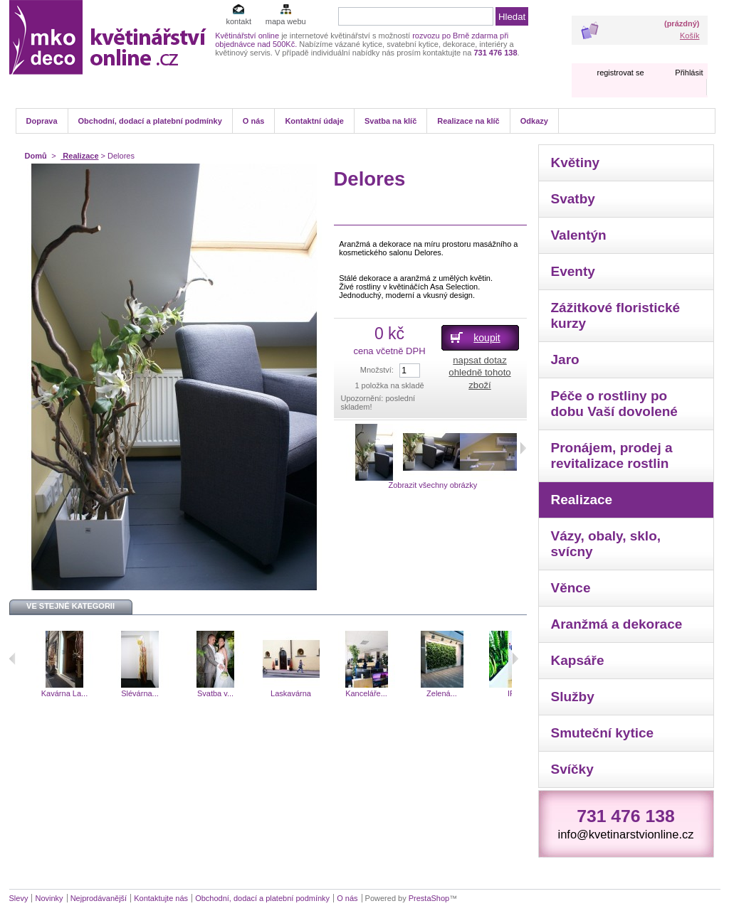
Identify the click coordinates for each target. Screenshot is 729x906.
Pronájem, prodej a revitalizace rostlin (612, 455)
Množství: (377, 370)
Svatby (573, 198)
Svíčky (572, 769)
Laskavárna (323, 693)
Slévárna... (172, 693)
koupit (486, 337)
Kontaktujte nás (161, 898)
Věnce (571, 587)
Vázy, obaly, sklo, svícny (606, 543)
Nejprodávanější (98, 898)
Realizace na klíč (468, 121)
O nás (254, 121)
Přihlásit (689, 72)
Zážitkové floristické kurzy (616, 315)
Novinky (49, 898)
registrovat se (620, 72)
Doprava (42, 121)
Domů (36, 155)
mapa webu (286, 21)
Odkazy (534, 121)
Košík (690, 35)
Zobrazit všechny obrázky (432, 485)
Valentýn (579, 235)
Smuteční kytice (602, 732)
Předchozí (12, 658)
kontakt (238, 21)
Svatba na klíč (390, 121)
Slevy (18, 898)
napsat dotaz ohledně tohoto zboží (479, 372)
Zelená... (473, 693)
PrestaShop (429, 898)
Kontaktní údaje (314, 121)
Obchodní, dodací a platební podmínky (150, 121)
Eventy (573, 271)
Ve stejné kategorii (70, 606)
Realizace (79, 155)
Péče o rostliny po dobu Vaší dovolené (614, 403)
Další (523, 448)
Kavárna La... (96, 693)
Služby (572, 696)
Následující (515, 658)
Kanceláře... (398, 693)
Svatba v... (247, 693)
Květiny (575, 162)
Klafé (21, 693)
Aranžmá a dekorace (617, 624)
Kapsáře (577, 660)
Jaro (565, 359)
